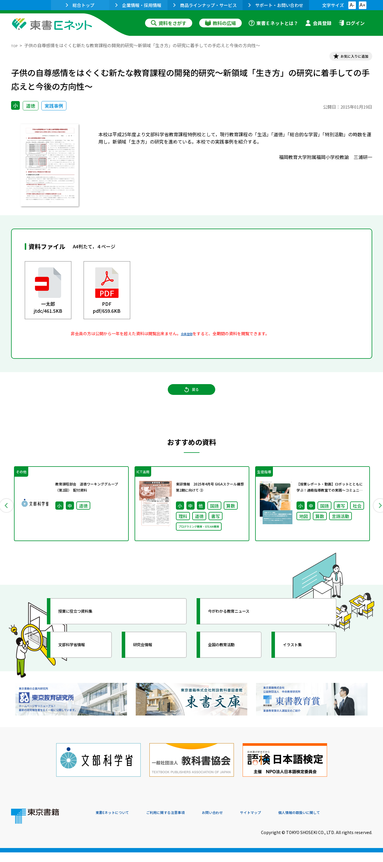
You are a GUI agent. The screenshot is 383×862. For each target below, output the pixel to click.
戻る (191, 398)
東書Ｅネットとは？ (273, 23)
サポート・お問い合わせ (275, 5)
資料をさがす (168, 23)
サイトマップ (285, 822)
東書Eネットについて (118, 822)
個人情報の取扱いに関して (344, 822)
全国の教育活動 (230, 660)
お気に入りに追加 (347, 57)
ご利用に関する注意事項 (183, 822)
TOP (15, 45)
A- (352, 5)
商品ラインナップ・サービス (205, 5)
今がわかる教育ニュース (240, 627)
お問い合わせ (240, 822)
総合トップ (80, 5)
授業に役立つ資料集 (85, 627)
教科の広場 (220, 23)
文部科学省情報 (80, 660)
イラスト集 (300, 660)
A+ (362, 5)
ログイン (351, 23)
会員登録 (318, 23)
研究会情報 (150, 660)
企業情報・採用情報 (138, 5)
